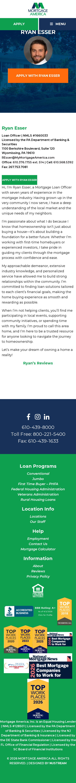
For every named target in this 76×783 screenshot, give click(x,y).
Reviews (38, 571)
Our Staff (38, 522)
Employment (38, 539)
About (38, 566)
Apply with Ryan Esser (38, 76)
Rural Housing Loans (38, 500)
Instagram (37, 417)
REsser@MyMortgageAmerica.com (28, 157)
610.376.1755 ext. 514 (28, 162)
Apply (19, 24)
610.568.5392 (63, 162)
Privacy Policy (38, 576)
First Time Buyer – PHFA (38, 484)
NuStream (58, 763)
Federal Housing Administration (38, 489)
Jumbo (38, 479)
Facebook (28, 417)
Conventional (38, 474)
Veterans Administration (38, 494)
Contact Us (38, 544)
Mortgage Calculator (38, 549)
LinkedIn (46, 417)
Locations (38, 517)
